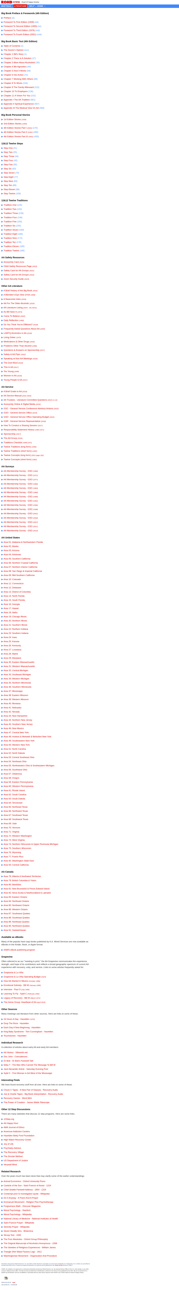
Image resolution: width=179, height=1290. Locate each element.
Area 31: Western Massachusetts (19, 666)
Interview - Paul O (16, 989)
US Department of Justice (16, 1160)
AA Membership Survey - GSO (21, 471)
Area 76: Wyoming (12, 852)
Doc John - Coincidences (15, 1056)
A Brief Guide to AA (15, 391)
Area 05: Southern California (17, 559)
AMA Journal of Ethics (14, 1127)
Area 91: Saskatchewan (15, 930)
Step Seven (9, 173)
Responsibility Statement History (24, 429)
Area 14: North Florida (14, 596)
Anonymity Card (14, 262)
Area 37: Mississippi (13, 691)
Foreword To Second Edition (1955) (20, 26)
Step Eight (8, 177)
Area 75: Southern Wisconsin (17, 848)
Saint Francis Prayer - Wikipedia (19, 1223)
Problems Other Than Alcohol (20, 346)
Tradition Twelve (11, 250)
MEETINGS (6, 6)
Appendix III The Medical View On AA (21, 108)
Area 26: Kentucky (12, 645)
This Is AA (11, 367)
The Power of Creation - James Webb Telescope (26, 1102)
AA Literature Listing (20, 307)
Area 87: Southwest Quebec (17, 913)
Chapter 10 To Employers (16, 91)
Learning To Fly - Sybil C (21, 993)
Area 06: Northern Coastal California (21, 563)
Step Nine (8, 181)
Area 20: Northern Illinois (15, 620)
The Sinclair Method (13, 1156)
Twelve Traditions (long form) (20, 446)
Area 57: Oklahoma (13, 774)
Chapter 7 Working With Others (18, 79)
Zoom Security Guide (16, 279)
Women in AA (13, 375)
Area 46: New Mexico (14, 728)
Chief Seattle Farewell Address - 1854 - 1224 (25, 1189)
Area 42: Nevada (12, 712)
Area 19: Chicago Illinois (15, 616)
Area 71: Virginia (11, 832)
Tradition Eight (10, 234)
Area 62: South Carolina (15, 794)
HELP (31, 6)
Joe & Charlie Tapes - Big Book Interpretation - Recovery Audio (33, 1094)
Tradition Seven (11, 230)
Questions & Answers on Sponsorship (24, 350)
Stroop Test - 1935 (12, 1235)
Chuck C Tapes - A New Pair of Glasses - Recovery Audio (31, 1090)
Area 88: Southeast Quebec (17, 917)
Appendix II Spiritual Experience (19, 104)
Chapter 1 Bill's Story (14, 54)
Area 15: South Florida (14, 600)
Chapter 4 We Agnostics (15, 66)
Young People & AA (16, 380)
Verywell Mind (10, 1164)
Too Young (11, 371)
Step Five (8, 164)
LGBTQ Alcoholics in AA (18, 333)
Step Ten (8, 185)
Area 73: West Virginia (14, 840)
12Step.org (9, 1119)
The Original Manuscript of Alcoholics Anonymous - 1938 (30, 1243)
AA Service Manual (17, 395)
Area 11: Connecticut (13, 583)
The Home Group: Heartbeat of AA (24, 1002)
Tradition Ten (10, 242)
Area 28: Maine (11, 654)
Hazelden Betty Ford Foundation (19, 1135)
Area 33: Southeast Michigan (17, 674)
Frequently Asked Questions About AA (24, 329)
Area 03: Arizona (11, 550)
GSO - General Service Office (20, 412)
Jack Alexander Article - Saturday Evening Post (26, 1069)
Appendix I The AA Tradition (17, 99)
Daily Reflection (14, 320)
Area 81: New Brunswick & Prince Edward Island (26, 888)
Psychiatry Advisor (12, 1148)
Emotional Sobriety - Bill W (22, 985)
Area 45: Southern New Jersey (18, 724)
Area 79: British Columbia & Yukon (20, 880)
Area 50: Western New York (17, 745)
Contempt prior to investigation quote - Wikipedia (27, 1194)
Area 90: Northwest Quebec (17, 926)
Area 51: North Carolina (15, 749)
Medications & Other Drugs (19, 341)
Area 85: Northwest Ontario (16, 905)
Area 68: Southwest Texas (16, 819)
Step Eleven (9, 189)
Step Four (8, 160)
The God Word (13, 363)
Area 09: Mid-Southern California (19, 575)
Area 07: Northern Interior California (20, 567)
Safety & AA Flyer (15, 354)
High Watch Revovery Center (17, 1139)
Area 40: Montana (12, 703)
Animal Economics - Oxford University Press (24, 1181)
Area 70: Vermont (12, 827)
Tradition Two (10, 209)
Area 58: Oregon (11, 778)
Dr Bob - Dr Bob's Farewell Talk (18, 1061)
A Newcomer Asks (15, 299)
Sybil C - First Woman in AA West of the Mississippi (28, 1073)
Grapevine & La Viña (13, 972)
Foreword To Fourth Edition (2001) (20, 34)
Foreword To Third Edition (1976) (19, 30)
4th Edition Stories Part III (18, 136)
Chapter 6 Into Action (14, 75)
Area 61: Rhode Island (14, 790)
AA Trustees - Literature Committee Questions (30, 400)
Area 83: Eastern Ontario (15, 897)
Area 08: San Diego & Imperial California (23, 571)
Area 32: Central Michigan (16, 670)
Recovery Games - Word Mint (18, 1098)
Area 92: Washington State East (19, 861)
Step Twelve (9, 193)
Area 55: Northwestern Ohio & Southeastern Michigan (29, 765)
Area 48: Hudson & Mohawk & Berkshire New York (27, 736)
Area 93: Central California (16, 865)
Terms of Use (59, 1265)
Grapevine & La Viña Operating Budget (25, 977)
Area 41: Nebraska (12, 707)
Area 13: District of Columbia (17, 592)
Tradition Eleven (11, 246)
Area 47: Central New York (16, 732)
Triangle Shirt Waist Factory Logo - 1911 (23, 1251)
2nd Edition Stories (15, 123)
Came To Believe (14, 316)
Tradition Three (11, 213)
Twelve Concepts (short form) (20, 459)
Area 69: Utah (10, 823)
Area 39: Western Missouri (16, 699)
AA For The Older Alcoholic (19, 303)
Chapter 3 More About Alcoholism (19, 62)
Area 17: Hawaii (11, 608)
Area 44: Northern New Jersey (18, 720)
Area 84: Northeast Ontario (16, 901)
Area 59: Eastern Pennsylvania (18, 782)
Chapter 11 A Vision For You (17, 95)
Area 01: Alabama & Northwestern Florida (23, 542)
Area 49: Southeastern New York (19, 740)
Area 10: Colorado (12, 579)
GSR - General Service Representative (25, 421)
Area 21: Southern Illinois (15, 625)
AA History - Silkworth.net (16, 1052)
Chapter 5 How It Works (15, 71)
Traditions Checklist (18, 442)
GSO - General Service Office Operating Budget (29, 417)
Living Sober (12, 337)
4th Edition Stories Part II (18, 132)
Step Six (8, 168)
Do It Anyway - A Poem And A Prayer (21, 1198)
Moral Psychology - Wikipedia (18, 1214)
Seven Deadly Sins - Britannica (18, 1231)
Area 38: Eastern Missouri (16, 695)
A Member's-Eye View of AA (19, 295)
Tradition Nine (10, 238)
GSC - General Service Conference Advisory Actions (31, 408)
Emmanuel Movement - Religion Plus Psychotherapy (28, 1202)
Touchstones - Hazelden (15, 1035)
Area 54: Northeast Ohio (15, 761)
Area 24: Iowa (10, 637)
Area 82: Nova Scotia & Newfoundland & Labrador (27, 893)
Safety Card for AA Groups (19, 270)
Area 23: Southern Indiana (16, 633)
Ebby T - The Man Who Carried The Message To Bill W (29, 1065)
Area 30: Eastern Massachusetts (19, 662)
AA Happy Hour (11, 1123)
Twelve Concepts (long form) (24, 455)
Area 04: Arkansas (12, 554)
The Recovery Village (14, 1152)
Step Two (8, 152)
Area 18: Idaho (10, 612)
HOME (40, 6)
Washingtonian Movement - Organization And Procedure (30, 1256)
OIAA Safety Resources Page (20, 266)
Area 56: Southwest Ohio (15, 769)
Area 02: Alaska (11, 546)
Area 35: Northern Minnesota (17, 683)
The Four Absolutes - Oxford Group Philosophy (26, 1239)
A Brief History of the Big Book (20, 290)
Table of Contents (12, 46)
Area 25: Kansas (11, 641)
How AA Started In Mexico (22, 981)
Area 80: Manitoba (12, 884)
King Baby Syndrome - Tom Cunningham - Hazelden (28, 1031)
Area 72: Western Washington (18, 836)
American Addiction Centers (17, 1131)
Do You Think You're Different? (21, 324)
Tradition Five (10, 221)
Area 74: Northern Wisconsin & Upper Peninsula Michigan (31, 844)
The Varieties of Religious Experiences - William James (30, 1247)
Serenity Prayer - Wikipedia (16, 1227)
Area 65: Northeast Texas (16, 807)
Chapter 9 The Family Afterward (19, 87)
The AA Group (13, 438)
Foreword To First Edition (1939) (19, 22)
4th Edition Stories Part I (18, 128)
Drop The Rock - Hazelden (16, 1023)
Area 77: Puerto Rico (13, 856)
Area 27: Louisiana (12, 649)
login (13, 1282)
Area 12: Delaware (12, 587)
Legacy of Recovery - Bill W (22, 998)
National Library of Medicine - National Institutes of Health (31, 1218)
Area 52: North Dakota (14, 753)
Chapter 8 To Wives (13, 83)
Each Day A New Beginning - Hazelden (22, 1027)
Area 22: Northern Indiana (16, 629)
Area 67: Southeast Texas (16, 815)
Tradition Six (9, 225)
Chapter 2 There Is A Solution (17, 58)
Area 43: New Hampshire (15, 716)
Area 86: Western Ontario (16, 909)
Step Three (9, 156)
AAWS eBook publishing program (19, 950)
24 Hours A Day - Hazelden (19, 1019)
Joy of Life (8, 1144)
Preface (7, 18)
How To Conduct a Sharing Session (23, 425)
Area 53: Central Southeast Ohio (19, 757)
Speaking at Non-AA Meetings (20, 358)
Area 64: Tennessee (13, 803)
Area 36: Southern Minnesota (17, 687)
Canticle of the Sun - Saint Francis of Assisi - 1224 (27, 1185)
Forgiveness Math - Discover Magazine (22, 1206)
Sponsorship (12, 434)
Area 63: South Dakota (14, 798)
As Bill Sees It (13, 312)
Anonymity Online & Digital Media (22, 404)
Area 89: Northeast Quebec (16, 922)
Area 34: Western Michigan (16, 678)
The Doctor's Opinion (14, 50)
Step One (8, 148)
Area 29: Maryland (12, 658)
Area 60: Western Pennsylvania (18, 786)
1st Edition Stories (15, 119)
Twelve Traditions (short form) (20, 451)
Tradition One (10, 205)
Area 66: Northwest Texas (16, 811)
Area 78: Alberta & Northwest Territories (22, 876)
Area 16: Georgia (12, 604)
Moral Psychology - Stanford (17, 1210)
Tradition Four (10, 217)
